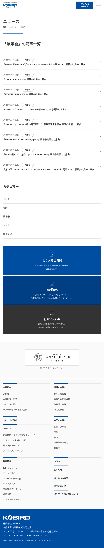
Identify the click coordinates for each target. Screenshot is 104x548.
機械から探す (60, 387)
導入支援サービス (11, 445)
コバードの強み (10, 420)
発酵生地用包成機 (62, 399)
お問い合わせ (60, 486)
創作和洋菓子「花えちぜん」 (52, 369)
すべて (6, 200)
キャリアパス (9, 484)
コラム (57, 461)
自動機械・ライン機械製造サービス (19, 435)
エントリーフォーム (12, 499)
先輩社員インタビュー (13, 489)
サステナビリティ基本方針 (15, 409)
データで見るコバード (13, 473)
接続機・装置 (60, 404)
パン (56, 437)
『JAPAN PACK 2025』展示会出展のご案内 (24, 79)
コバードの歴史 (10, 404)
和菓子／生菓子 (61, 427)
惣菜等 (57, 448)
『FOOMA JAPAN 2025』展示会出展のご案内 (25, 95)
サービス (7, 428)
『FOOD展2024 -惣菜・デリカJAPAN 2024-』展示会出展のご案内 (36, 155)
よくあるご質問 (61, 478)
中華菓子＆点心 (61, 443)
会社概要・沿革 (10, 399)
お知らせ (7, 226)
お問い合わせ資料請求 (83, 5)
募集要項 (7, 494)
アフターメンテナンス (13, 451)
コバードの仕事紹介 (12, 478)
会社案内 (7, 387)
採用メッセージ (10, 468)
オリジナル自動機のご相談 (15, 440)
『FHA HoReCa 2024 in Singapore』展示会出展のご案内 (31, 140)
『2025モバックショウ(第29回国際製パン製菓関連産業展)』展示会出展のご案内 (42, 125)
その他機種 (59, 409)
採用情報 (7, 235)
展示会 (28, 60)
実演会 (6, 209)
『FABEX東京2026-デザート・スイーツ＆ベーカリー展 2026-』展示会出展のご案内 (44, 64)
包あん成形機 (60, 394)
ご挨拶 (6, 394)
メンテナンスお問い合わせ (66, 494)
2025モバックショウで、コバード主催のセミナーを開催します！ (35, 110)
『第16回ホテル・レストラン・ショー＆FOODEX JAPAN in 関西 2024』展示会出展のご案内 (48, 170)
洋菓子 (57, 432)
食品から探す (60, 420)
